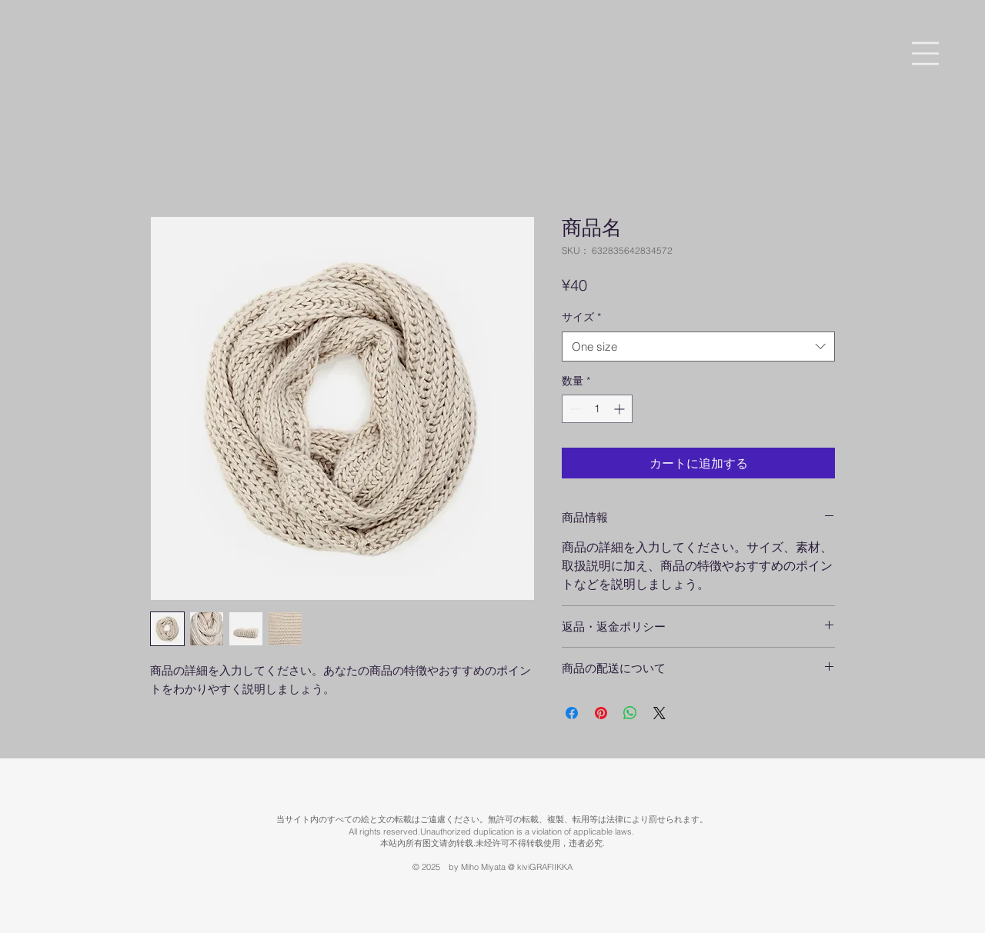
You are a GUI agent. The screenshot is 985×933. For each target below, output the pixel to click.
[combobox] (698, 347)
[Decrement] (573, 408)
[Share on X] (659, 713)
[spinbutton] (597, 408)
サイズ (581, 317)
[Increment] (620, 408)
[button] (925, 53)
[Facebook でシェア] (572, 713)
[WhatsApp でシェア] (630, 713)
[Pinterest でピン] (601, 713)
